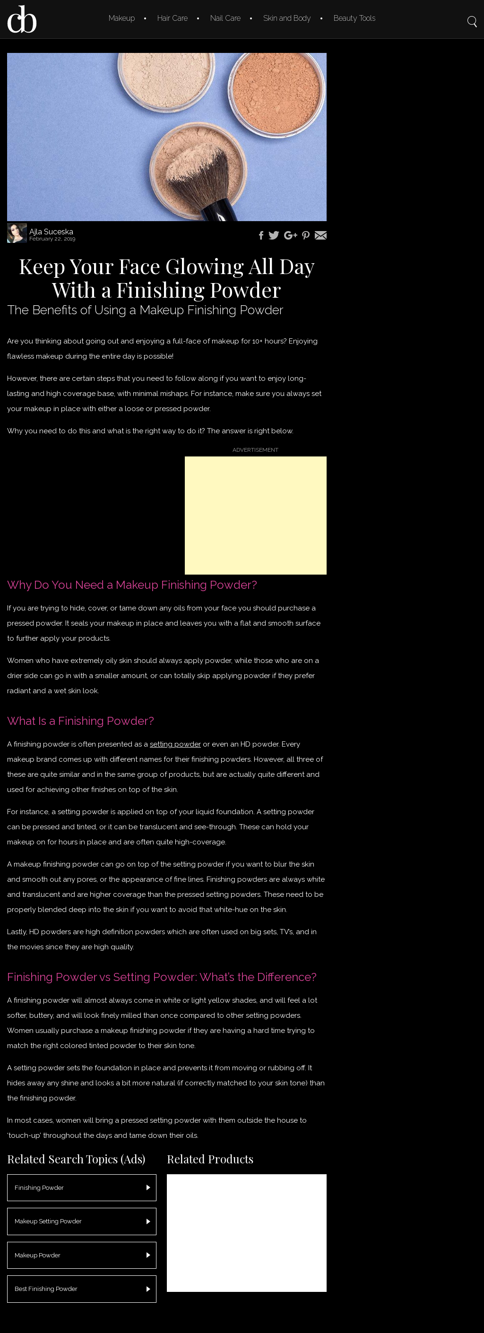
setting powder (175, 744)
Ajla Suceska (51, 231)
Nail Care (225, 18)
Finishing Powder (39, 1187)
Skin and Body (287, 18)
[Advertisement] (256, 515)
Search (472, 15)
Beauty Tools (354, 18)
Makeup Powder (37, 1255)
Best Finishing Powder (46, 1288)
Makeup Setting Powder (48, 1221)
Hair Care (172, 18)
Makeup (122, 18)
